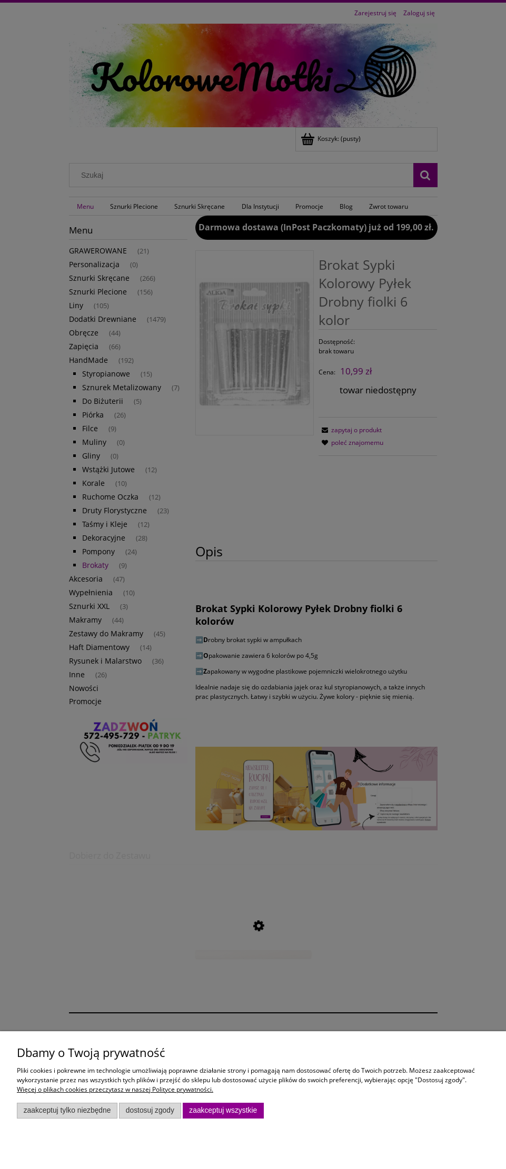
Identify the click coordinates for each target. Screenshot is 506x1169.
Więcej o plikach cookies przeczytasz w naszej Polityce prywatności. (115, 1089)
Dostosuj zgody (150, 1110)
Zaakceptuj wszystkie (223, 1110)
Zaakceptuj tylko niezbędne (67, 1110)
